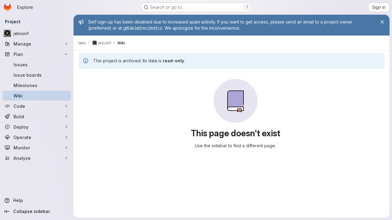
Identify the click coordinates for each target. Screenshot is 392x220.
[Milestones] (36, 85)
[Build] (36, 116)
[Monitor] (36, 147)
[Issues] (36, 64)
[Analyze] (36, 158)
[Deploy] (36, 127)
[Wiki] (36, 96)
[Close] (382, 22)
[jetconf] (36, 33)
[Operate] (36, 137)
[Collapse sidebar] (36, 211)
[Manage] (36, 44)
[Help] (36, 200)
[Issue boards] (36, 75)
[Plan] (36, 54)
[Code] (36, 106)
